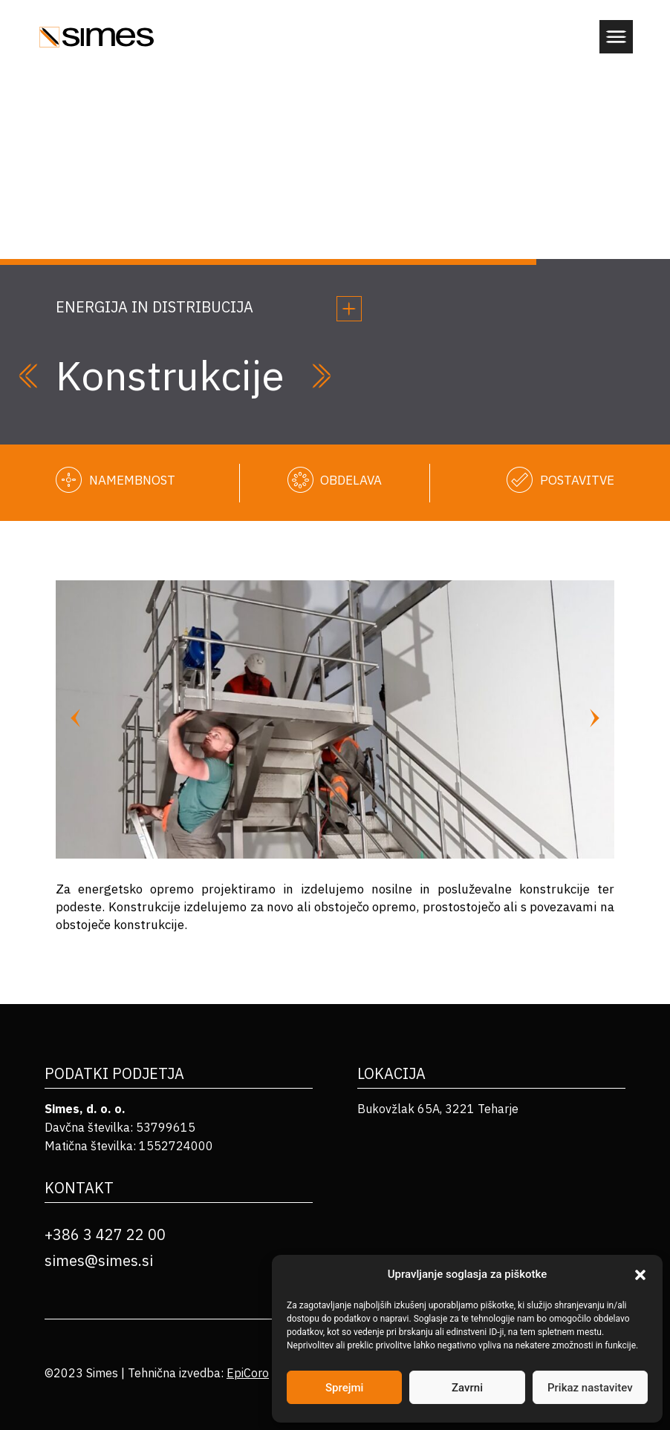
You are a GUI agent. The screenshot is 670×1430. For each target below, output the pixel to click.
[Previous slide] (75, 719)
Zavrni (467, 1387)
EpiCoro (248, 1372)
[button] (640, 1274)
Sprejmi (344, 1387)
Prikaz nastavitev (590, 1387)
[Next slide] (594, 719)
